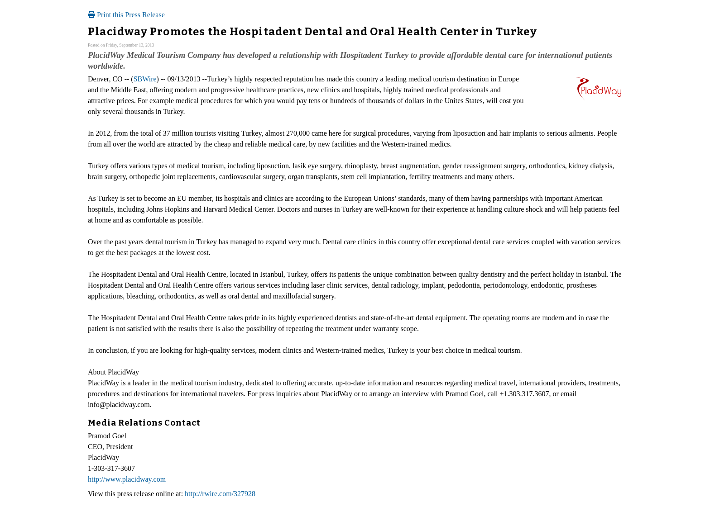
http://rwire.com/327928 (220, 493)
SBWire (145, 79)
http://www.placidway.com (127, 479)
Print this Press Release (126, 15)
